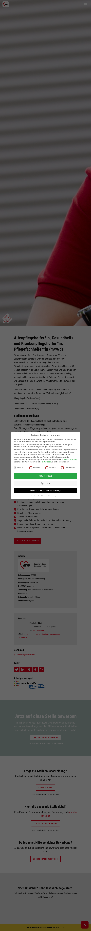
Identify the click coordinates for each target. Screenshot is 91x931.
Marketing (50, 467)
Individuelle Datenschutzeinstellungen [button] (45, 490)
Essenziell (19, 467)
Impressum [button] (57, 496)
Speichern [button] (45, 483)
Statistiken (34, 467)
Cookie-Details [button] (35, 496)
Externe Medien (68, 467)
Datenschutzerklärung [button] (47, 496)
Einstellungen (46, 462)
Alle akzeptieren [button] (45, 476)
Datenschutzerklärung (69, 459)
